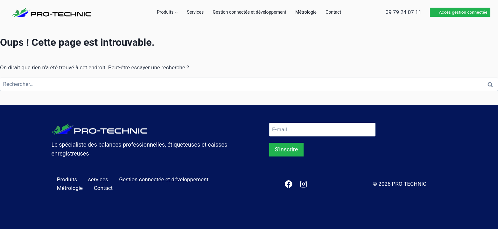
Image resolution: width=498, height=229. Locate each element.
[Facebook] (288, 184)
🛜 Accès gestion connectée (459, 12)
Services (195, 12)
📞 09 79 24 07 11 (399, 12)
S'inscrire (286, 149)
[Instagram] (303, 184)
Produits (67, 179)
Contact (333, 12)
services (98, 179)
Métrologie (306, 12)
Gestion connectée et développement (249, 12)
